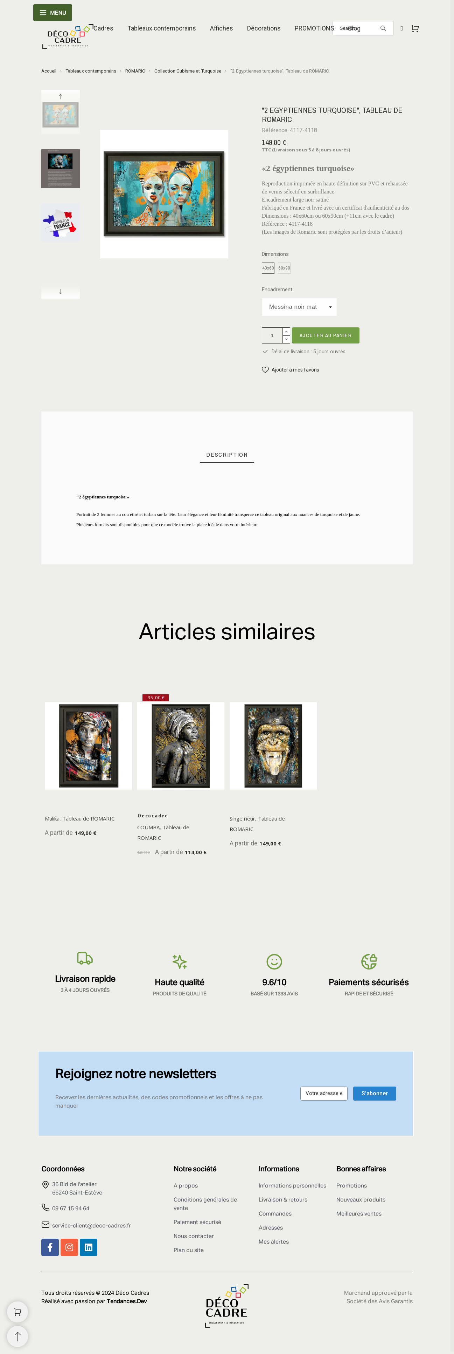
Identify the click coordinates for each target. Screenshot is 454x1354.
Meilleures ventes (359, 1214)
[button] (290, 370)
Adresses (271, 1228)
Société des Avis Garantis (380, 1302)
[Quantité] (272, 335)
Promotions (351, 1186)
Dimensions (275, 254)
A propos (186, 1186)
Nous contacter (194, 1236)
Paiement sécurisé (197, 1222)
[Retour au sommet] (17, 1336)
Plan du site (189, 1250)
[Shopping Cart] (17, 1311)
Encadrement (277, 289)
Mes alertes (274, 1242)
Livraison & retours (283, 1200)
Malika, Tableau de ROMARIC (79, 818)
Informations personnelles (292, 1186)
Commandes (275, 1214)
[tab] (227, 455)
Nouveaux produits (360, 1200)
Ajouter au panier (326, 335)
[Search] (383, 28)
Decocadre (152, 815)
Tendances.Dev (127, 1302)
